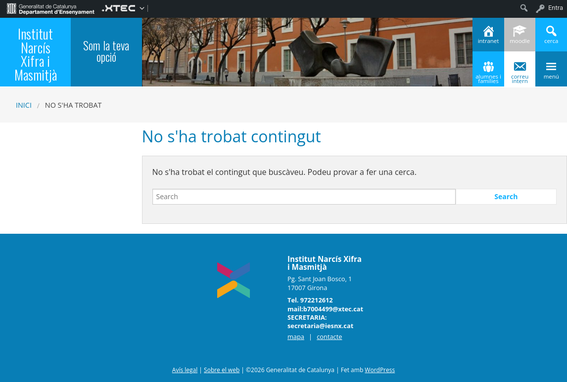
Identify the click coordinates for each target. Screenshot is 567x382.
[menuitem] (50, 8)
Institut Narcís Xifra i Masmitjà (35, 54)
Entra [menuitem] (555, 7)
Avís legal (184, 370)
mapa (295, 336)
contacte (329, 336)
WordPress (380, 370)
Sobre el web (221, 370)
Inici (24, 105)
